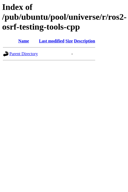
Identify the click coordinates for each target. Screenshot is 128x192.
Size (69, 41)
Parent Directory (23, 53)
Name (23, 41)
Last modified (51, 41)
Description (84, 41)
